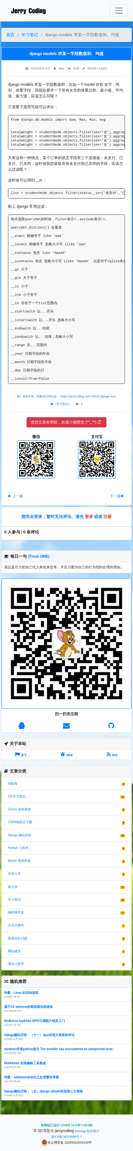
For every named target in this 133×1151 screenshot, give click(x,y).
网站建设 (14, 951)
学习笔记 (29, 34)
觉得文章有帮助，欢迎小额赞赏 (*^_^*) (65, 422)
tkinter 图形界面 (19, 861)
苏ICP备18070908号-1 (66, 1137)
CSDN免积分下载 (20, 822)
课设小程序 (16, 964)
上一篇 (15, 496)
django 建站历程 (19, 835)
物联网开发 (16, 912)
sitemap (80, 1131)
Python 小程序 (18, 848)
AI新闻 (12, 783)
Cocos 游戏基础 (19, 809)
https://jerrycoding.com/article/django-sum (88, 396)
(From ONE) (39, 556)
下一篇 (116, 496)
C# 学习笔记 (17, 796)
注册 (107, 516)
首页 (10, 34)
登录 (89, 516)
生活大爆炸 (16, 925)
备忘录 (13, 886)
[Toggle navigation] (119, 10)
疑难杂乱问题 (17, 938)
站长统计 (93, 1131)
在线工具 (14, 873)
